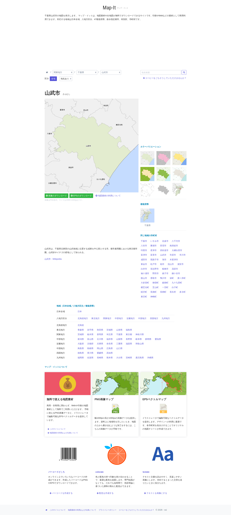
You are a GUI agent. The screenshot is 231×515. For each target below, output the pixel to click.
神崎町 (153, 296)
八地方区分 (62, 318)
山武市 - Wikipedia (53, 259)
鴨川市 (163, 278)
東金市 (144, 264)
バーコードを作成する (61, 493)
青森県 (81, 330)
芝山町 (155, 287)
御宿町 (155, 282)
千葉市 (144, 241)
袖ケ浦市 (145, 273)
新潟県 (81, 339)
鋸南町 (165, 282)
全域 (53, 78)
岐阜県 (139, 339)
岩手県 (90, 330)
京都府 (90, 343)
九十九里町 (177, 282)
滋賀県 (129, 343)
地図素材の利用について (108, 195)
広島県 (110, 348)
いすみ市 (154, 241)
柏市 (162, 264)
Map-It (109, 8)
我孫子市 (154, 259)
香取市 (153, 278)
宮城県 (110, 330)
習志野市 (154, 269)
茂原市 (175, 269)
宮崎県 (129, 357)
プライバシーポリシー (107, 510)
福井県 (110, 339)
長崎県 (100, 357)
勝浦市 (153, 245)
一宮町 (165, 287)
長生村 (173, 292)
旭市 (164, 259)
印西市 (144, 250)
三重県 (119, 343)
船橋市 (165, 269)
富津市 (144, 255)
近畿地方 (131, 318)
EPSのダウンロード (81, 195)
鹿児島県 (140, 357)
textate (146, 472)
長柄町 (163, 292)
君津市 (153, 250)
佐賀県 (90, 357)
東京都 (129, 334)
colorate (99, 472)
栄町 (172, 278)
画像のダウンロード (56, 195)
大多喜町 (145, 282)
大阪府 (81, 343)
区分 (47, 78)
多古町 (182, 292)
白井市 (144, 269)
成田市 (144, 259)
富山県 (90, 339)
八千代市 (176, 241)
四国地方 (154, 318)
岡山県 (100, 348)
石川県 (100, 339)
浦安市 (180, 264)
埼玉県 (110, 334)
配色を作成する (105, 493)
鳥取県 (81, 348)
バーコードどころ (56, 472)
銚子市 (165, 273)
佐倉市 (165, 241)
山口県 (119, 348)
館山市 (144, 278)
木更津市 (174, 259)
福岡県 (81, 357)
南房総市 (174, 245)
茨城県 (81, 334)
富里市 (153, 255)
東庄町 (144, 296)
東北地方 (95, 318)
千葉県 (119, 334)
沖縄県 (150, 357)
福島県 (129, 330)
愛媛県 (100, 353)
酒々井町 (181, 278)
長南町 (153, 292)
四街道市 (164, 250)
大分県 (119, 357)
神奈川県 (140, 334)
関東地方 (107, 318)
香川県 (90, 353)
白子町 (175, 287)
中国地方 (142, 318)
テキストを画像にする (155, 493)
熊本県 (110, 357)
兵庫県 (100, 343)
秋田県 (100, 330)
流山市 (171, 264)
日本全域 (61, 311)
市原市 (173, 255)
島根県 (90, 348)
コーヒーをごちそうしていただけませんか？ (164, 78)
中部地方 (119, 318)
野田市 (155, 273)
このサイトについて (57, 429)
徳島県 (81, 353)
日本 (80, 311)
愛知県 (158, 339)
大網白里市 (177, 250)
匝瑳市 (163, 245)
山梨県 (119, 339)
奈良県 (110, 343)
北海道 (81, 325)
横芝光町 (145, 287)
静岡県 (148, 339)
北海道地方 (83, 318)
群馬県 (100, 334)
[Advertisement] (115, 44)
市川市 (182, 255)
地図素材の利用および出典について (63, 433)
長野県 (129, 339)
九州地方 (166, 318)
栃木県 (90, 334)
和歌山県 (140, 343)
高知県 (110, 353)
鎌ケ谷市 (176, 273)
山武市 (163, 255)
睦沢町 (144, 292)
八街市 (144, 245)
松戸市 (153, 264)
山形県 (119, 330)
